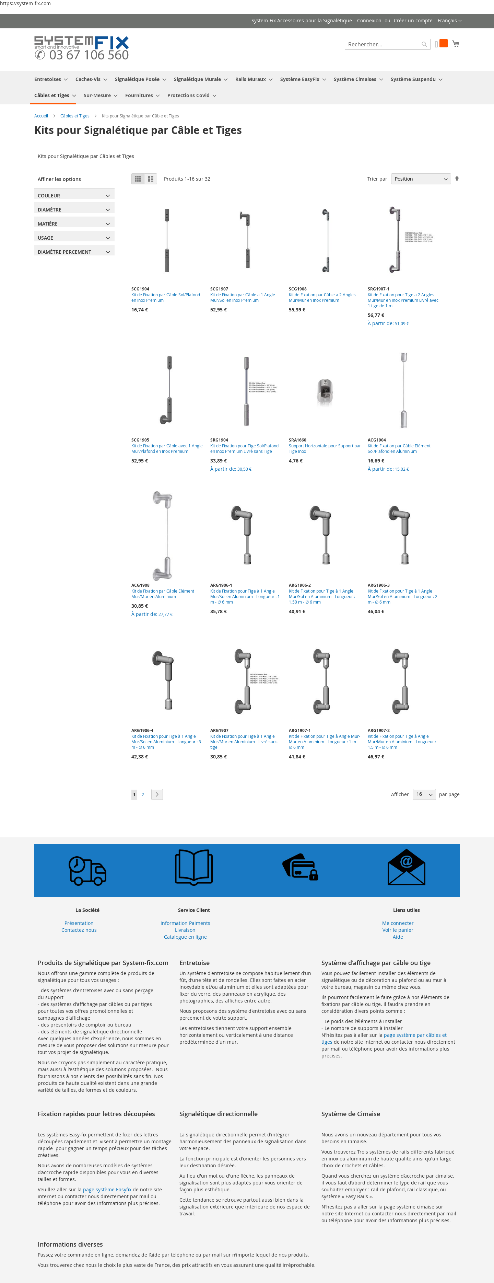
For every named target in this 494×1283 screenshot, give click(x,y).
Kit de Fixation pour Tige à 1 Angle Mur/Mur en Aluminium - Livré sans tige (244, 741)
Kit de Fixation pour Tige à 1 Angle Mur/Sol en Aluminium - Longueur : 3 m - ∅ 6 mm (166, 741)
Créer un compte (413, 20)
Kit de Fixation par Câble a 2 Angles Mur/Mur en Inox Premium (322, 297)
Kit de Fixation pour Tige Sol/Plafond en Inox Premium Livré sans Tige (244, 448)
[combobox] (388, 44)
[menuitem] (49, 79)
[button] (450, 21)
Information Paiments (185, 923)
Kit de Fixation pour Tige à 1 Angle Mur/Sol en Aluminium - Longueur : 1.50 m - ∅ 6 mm (322, 596)
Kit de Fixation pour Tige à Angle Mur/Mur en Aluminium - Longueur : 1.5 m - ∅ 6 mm (402, 741)
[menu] (247, 87)
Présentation (79, 923)
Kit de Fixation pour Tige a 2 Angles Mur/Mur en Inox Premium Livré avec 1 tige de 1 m (403, 300)
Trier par (377, 178)
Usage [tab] (45, 237)
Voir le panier (398, 930)
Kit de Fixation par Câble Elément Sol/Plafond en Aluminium (399, 448)
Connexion (369, 20)
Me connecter (398, 923)
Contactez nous (79, 930)
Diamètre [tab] (49, 209)
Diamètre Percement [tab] (64, 252)
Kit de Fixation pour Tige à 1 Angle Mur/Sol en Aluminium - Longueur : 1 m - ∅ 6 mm (245, 596)
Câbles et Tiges (75, 115)
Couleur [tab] (49, 195)
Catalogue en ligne (185, 936)
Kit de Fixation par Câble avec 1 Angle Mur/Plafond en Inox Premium (167, 448)
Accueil (41, 115)
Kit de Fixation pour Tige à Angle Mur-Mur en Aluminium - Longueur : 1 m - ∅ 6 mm (324, 741)
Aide (398, 936)
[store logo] (81, 49)
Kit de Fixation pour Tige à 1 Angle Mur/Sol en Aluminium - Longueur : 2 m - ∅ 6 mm (402, 596)
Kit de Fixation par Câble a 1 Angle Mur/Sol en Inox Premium (242, 297)
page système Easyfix (107, 1189)
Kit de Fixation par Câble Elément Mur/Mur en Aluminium (162, 593)
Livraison (185, 930)
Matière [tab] (48, 223)
